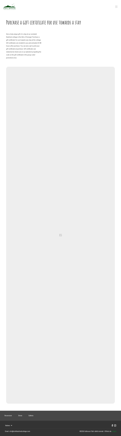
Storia (20, 416)
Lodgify (114, 431)
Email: (7, 431)
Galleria (31, 416)
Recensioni (8, 416)
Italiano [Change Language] (9, 425)
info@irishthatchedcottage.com (19, 431)
